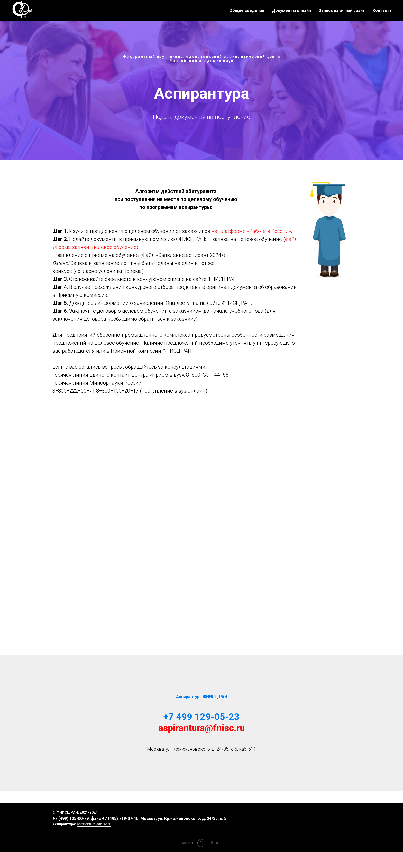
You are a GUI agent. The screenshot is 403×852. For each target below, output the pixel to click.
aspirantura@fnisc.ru (201, 728)
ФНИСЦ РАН (67, 812)
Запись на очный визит (342, 10)
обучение (125, 247)
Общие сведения (246, 10)
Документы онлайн (291, 10)
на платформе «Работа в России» (251, 231)
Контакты (383, 10)
